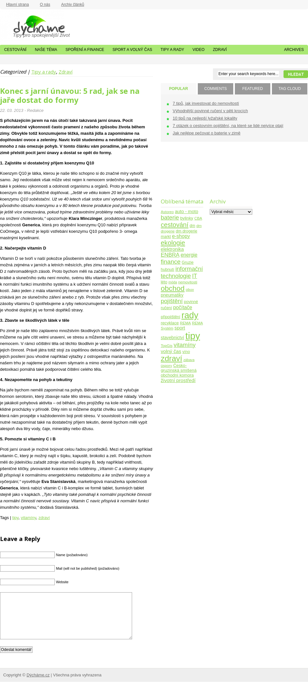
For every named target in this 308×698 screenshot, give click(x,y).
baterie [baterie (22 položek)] (170, 217)
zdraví (44, 517)
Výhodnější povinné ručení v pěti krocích (210, 110)
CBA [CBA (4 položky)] (198, 218)
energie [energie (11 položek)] (189, 255)
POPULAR (178, 88)
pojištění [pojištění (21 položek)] (172, 301)
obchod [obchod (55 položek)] (173, 288)
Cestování (15, 49)
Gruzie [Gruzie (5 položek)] (188, 262)
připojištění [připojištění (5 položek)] (170, 317)
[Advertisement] (230, 174)
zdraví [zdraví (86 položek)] (171, 358)
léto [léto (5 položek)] (164, 282)
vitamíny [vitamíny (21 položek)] (185, 344)
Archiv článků (72, 4)
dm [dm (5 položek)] (192, 225)
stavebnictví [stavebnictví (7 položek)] (172, 337)
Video (198, 49)
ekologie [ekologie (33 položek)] (173, 242)
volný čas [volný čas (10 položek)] (171, 351)
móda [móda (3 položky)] (172, 282)
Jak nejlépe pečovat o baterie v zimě (206, 133)
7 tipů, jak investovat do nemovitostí (206, 103)
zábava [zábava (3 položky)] (188, 360)
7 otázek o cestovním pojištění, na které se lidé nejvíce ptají (228, 125)
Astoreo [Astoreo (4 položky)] (167, 212)
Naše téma (46, 49)
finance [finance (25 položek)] (170, 261)
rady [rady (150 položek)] (189, 315)
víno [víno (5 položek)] (186, 351)
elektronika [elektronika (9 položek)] (172, 249)
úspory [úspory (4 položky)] (166, 365)
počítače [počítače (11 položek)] (182, 307)
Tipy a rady (172, 49)
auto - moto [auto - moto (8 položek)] (186, 211)
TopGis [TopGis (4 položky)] (166, 345)
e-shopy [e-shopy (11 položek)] (181, 236)
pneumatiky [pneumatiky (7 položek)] (172, 295)
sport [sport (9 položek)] (180, 327)
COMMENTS (215, 88)
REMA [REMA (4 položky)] (185, 323)
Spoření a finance (84, 49)
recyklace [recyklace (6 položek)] (170, 322)
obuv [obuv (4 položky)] (190, 289)
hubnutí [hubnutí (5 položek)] (167, 269)
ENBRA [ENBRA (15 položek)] (170, 255)
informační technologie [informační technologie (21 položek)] (182, 272)
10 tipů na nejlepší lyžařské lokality (205, 118)
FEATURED (252, 88)
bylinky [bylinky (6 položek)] (186, 218)
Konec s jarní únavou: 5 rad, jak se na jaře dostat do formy (70, 95)
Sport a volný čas (132, 49)
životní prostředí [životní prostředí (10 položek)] (178, 380)
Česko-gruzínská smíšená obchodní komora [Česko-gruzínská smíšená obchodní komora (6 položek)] (179, 370)
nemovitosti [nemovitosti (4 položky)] (187, 282)
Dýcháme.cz (32, 25)
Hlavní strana (17, 4)
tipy (15, 517)
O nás (45, 4)
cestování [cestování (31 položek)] (174, 224)
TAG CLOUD (289, 88)
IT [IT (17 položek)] (194, 276)
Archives (294, 49)
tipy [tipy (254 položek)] (192, 335)
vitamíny (28, 517)
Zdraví (220, 49)
